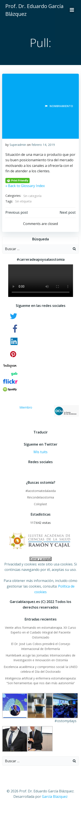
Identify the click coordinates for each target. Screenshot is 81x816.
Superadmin (18, 145)
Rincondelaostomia (40, 497)
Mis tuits (40, 452)
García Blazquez (55, 796)
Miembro (49, 411)
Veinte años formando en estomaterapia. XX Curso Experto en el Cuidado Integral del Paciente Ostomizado (40, 632)
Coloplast (40, 504)
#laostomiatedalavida (40, 491)
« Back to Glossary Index (25, 185)
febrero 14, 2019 (43, 145)
